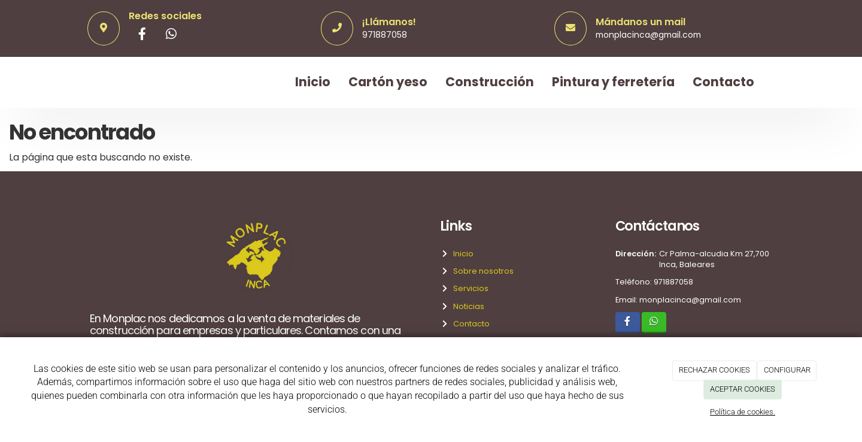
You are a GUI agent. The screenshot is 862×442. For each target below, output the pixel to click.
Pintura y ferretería (613, 81)
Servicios (469, 288)
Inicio (312, 81)
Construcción (489, 81)
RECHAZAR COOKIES (714, 369)
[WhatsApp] (171, 35)
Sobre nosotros (482, 271)
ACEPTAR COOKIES (742, 389)
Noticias (467, 306)
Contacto (723, 81)
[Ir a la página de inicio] (87, 82)
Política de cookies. (742, 411)
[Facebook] (142, 35)
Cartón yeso (387, 81)
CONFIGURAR (787, 369)
